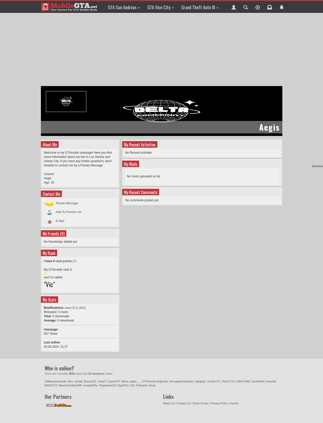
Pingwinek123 (107, 385)
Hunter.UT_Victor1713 (221, 381)
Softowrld (141, 385)
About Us (168, 403)
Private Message (67, 203)
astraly (78, 381)
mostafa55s (90, 385)
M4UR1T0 (51, 385)
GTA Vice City (160, 7)
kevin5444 (258, 381)
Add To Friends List (68, 212)
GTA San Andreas (124, 7)
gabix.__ (135, 381)
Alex (70, 381)
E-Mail (60, 221)
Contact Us (183, 403)
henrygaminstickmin (181, 381)
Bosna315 (90, 381)
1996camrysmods (55, 381)
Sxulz (152, 385)
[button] (234, 6)
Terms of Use (200, 403)
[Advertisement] (162, 50)
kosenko (271, 381)
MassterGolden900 (70, 385)
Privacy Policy (219, 403)
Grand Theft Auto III (199, 7)
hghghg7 (200, 381)
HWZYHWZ (243, 381)
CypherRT (114, 381)
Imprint (234, 403)
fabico (124, 381)
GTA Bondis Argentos (155, 381)
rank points (64, 261)
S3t (132, 385)
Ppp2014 (122, 385)
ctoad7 (102, 381)
